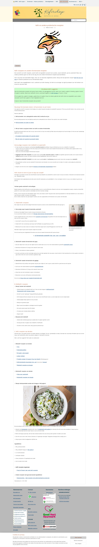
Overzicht (17, 65)
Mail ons (31, 501)
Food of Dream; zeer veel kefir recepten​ (27, 470)
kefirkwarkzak (50, 289)
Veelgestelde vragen (17, 495)
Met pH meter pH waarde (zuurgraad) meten (27, 139)
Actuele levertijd (17, 501)
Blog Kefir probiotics (32, 512)
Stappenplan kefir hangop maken (26, 291)
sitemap (53, 544)
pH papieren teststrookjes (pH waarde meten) (27, 136)
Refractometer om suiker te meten (25, 122)
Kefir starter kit (31, 522)
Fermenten (30, 1)
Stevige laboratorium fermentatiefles (43, 213)
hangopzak (24, 429)
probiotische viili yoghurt (44, 429)
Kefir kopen (22, 1)
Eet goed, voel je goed (23, 353)
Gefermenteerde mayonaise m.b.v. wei (26, 362)
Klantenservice (73, 1)
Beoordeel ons (16, 492)
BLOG (81, 1)
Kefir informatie (64, 1)
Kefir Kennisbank (17, 498)
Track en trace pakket (18, 504)
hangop (44, 362)
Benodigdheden (50, 1)
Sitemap (15, 539)
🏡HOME (15, 1)
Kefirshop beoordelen (64, 501)
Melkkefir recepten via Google (25, 365)
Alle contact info (32, 504)
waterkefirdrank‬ (39, 266)
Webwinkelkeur (49, 492)
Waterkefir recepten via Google (25, 377)
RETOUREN (15, 530)
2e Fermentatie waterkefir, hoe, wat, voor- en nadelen (50, 235)
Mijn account (77, 5)
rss (56, 544)
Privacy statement (17, 527)
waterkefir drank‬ (68, 244)
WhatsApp (33, 497)
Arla (18, 346)
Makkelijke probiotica (32, 528)
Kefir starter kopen (32, 525)
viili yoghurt (31, 449)
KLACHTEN (15, 533)
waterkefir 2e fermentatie (41, 216)
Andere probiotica (39, 1)
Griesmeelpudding (21, 350)
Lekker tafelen (21, 356)
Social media (31, 515)
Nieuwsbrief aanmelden (18, 507)
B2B (57, 1)
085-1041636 (33, 492)
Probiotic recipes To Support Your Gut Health (28, 359)
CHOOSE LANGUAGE (17, 536)
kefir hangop (54, 93)
